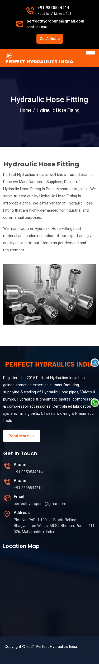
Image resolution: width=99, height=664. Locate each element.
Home (25, 110)
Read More (21, 436)
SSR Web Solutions (78, 653)
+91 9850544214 (53, 7)
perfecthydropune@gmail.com (55, 21)
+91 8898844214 (28, 487)
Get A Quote (50, 39)
